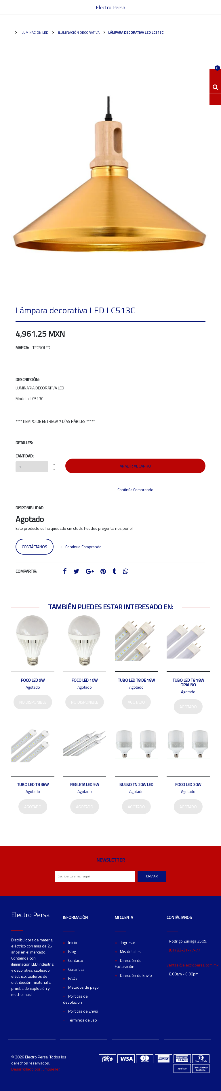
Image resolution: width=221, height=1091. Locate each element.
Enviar (152, 876)
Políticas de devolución (75, 999)
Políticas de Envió (83, 1011)
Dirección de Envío (136, 975)
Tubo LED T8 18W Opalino (188, 682)
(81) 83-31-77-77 (184, 950)
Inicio (72, 942)
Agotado (136, 702)
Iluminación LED (34, 32)
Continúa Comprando (135, 490)
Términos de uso (82, 1020)
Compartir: (26, 571)
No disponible (32, 702)
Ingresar (127, 942)
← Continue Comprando (81, 547)
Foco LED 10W (85, 680)
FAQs (72, 978)
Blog (72, 951)
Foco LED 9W (33, 680)
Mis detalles (130, 951)
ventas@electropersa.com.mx (192, 965)
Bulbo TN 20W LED (136, 784)
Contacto (75, 960)
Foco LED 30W (188, 784)
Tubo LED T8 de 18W (136, 680)
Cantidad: (25, 456)
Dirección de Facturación (128, 963)
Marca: (22, 347)
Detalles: (24, 443)
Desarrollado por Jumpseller (35, 1069)
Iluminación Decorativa (78, 32)
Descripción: (27, 379)
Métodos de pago (83, 987)
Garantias (76, 969)
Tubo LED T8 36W (33, 784)
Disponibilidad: (30, 508)
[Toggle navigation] (207, 7)
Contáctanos (34, 547)
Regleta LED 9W (84, 784)
